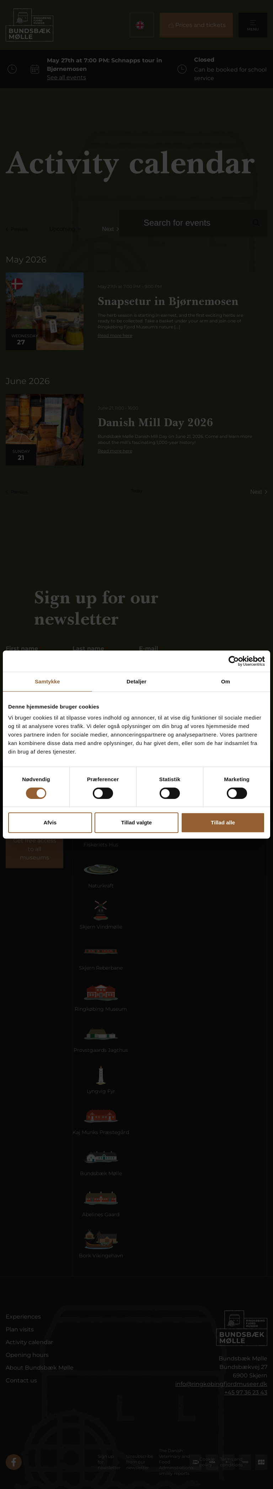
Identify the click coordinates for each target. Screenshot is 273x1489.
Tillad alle (223, 822)
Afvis (50, 822)
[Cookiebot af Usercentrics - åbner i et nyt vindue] (234, 661)
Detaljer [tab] (136, 681)
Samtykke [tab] (47, 681)
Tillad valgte (136, 822)
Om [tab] (225, 681)
